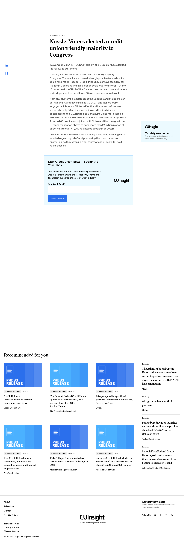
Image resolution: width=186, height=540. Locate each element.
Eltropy (99, 408)
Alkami (144, 389)
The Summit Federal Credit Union (64, 411)
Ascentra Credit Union (105, 470)
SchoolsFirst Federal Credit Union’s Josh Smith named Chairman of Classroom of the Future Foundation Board (159, 457)
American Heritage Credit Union (63, 470)
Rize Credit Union (11, 473)
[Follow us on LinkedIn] (155, 515)
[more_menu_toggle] (9, 81)
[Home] (92, 519)
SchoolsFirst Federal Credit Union (156, 468)
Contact (8, 511)
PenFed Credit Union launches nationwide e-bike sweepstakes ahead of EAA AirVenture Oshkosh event (160, 428)
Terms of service (11, 524)
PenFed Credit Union (151, 439)
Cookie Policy (11, 515)
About (7, 502)
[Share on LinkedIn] (9, 65)
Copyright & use (11, 527)
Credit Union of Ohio (13, 408)
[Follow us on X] (171, 514)
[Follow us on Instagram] (166, 514)
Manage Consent (11, 531)
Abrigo (145, 410)
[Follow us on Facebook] (160, 515)
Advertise (9, 506)
